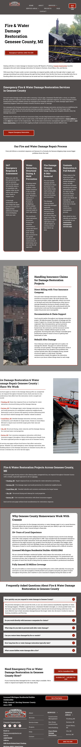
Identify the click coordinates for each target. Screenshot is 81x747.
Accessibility (67, 745)
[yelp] (20, 713)
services (34, 477)
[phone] (9, 713)
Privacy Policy (48, 745)
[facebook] (4, 713)
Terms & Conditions (58, 745)
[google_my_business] (15, 713)
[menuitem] (31, 5)
